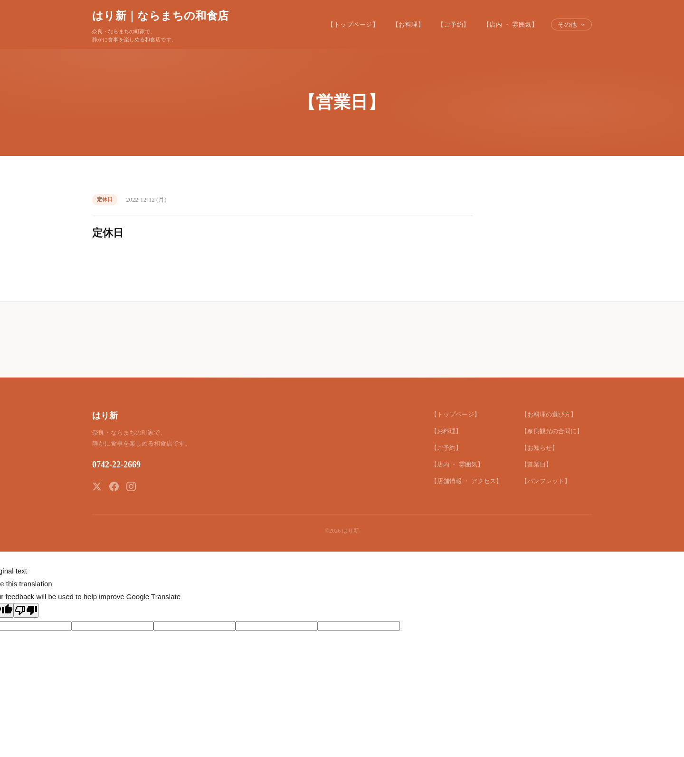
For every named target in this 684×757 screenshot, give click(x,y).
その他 (571, 24)
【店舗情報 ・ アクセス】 (466, 481)
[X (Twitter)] (97, 486)
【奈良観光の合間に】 (552, 431)
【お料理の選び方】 (549, 414)
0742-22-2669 (116, 464)
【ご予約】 (453, 24)
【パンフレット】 (545, 481)
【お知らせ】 (539, 447)
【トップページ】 (353, 24)
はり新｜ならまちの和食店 (160, 16)
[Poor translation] (26, 610)
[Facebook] (114, 486)
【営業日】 (536, 464)
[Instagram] (131, 486)
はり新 (105, 415)
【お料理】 (408, 24)
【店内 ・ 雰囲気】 (510, 24)
